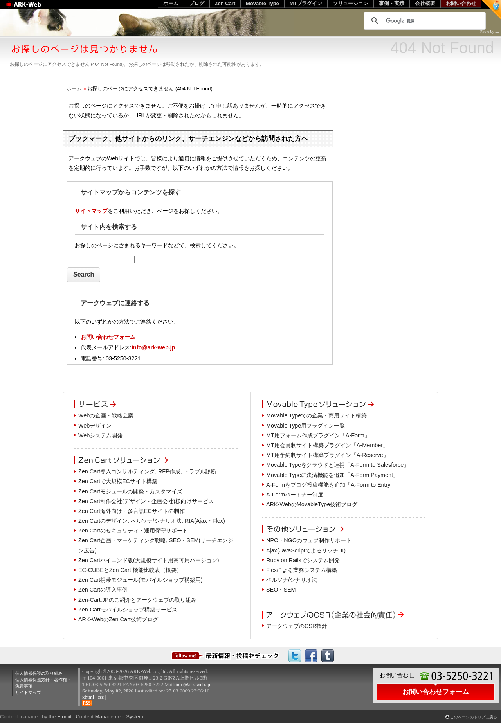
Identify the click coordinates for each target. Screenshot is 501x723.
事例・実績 (391, 3)
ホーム (74, 89)
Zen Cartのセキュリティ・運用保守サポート (133, 530)
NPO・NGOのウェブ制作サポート (308, 540)
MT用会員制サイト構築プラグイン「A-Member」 (327, 445)
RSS (87, 703)
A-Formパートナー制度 (294, 494)
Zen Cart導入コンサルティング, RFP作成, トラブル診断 (147, 471)
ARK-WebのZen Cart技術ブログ (118, 619)
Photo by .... (489, 31)
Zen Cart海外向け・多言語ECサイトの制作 (131, 511)
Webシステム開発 (100, 435)
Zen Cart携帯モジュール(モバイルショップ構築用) (140, 580)
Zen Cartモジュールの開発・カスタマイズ (130, 491)
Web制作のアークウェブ (33, 8)
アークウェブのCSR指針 (296, 626)
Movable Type (262, 3)
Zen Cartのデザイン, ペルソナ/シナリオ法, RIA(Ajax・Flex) (151, 521)
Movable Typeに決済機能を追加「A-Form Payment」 (332, 475)
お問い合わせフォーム (108, 337)
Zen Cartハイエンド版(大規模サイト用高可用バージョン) (148, 560)
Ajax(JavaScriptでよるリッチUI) (306, 550)
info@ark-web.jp (153, 347)
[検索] (423, 20)
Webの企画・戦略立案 (105, 415)
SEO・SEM (281, 589)
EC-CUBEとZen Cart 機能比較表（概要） (130, 570)
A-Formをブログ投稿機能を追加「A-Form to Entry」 (331, 485)
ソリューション (350, 3)
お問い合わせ (461, 3)
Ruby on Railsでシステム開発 (303, 560)
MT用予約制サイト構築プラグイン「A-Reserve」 (327, 455)
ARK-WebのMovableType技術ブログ (311, 504)
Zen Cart (225, 3)
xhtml (88, 697)
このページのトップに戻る (473, 717)
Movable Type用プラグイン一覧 (305, 426)
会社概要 (425, 3)
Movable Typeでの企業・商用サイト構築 (316, 415)
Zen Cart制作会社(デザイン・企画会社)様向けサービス (146, 501)
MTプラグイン (306, 3)
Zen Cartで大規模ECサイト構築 (117, 481)
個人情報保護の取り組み (39, 673)
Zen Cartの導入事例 (103, 589)
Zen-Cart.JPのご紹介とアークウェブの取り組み (137, 600)
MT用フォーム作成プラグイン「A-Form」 (318, 435)
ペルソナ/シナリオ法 (291, 580)
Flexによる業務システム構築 (301, 570)
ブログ (196, 3)
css (100, 697)
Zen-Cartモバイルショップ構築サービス (127, 609)
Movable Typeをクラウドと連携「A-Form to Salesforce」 (337, 465)
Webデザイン (95, 426)
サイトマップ (91, 211)
